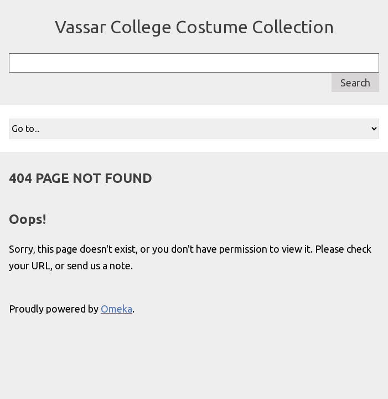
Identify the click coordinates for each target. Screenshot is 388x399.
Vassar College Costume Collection (194, 27)
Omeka (116, 308)
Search (355, 82)
